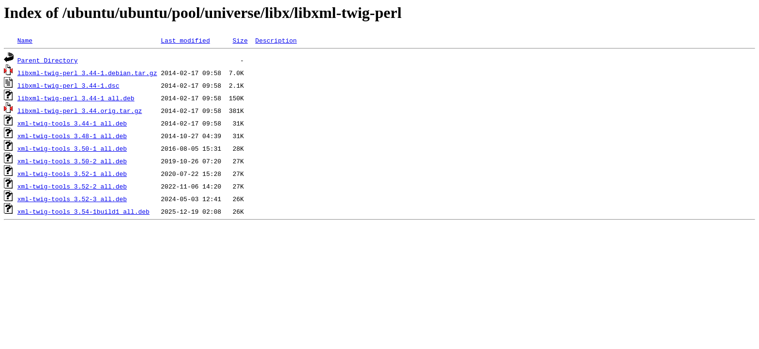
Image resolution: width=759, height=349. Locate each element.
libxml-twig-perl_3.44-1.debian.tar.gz (87, 72)
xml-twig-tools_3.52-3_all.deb (72, 198)
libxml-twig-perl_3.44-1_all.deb (76, 98)
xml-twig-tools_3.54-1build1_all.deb (83, 211)
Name (24, 40)
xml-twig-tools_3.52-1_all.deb (72, 173)
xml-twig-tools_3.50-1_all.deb (72, 148)
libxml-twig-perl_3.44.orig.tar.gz (79, 110)
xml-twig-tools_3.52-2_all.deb (72, 186)
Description (276, 40)
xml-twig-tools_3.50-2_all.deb (72, 161)
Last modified (185, 40)
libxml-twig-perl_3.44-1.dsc (68, 85)
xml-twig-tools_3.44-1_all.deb (72, 123)
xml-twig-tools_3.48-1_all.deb (72, 135)
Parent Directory (47, 60)
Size (239, 40)
